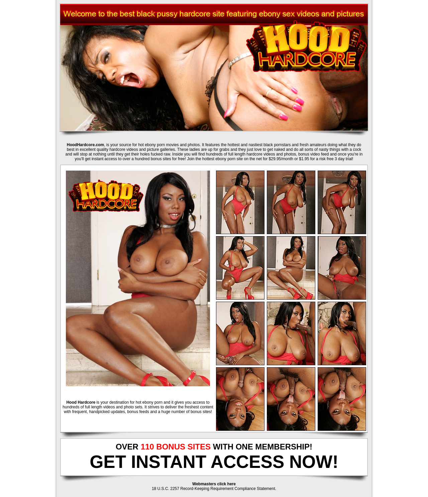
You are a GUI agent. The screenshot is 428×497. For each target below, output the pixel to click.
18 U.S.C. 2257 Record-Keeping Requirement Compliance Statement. (214, 488)
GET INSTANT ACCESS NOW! (214, 462)
